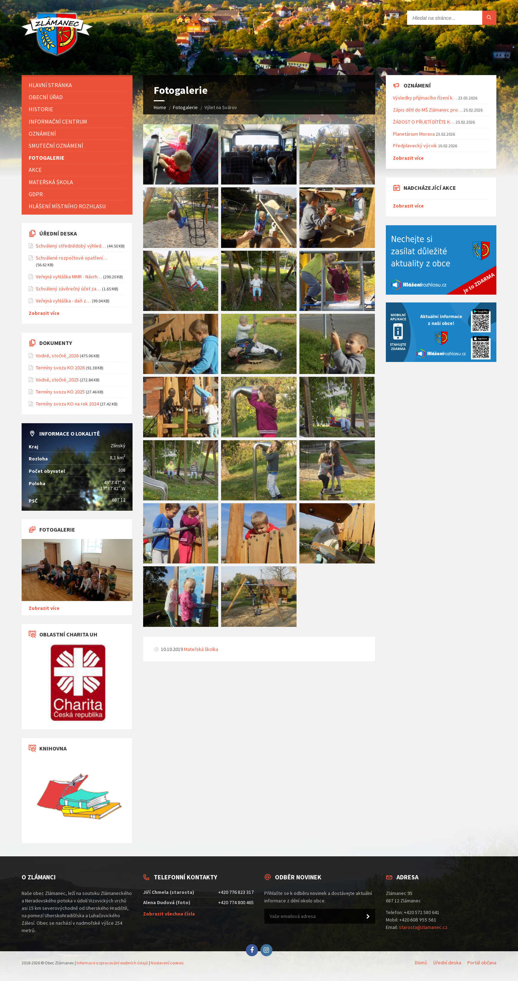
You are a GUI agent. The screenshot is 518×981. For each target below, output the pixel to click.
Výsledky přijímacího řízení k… (425, 98)
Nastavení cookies (167, 962)
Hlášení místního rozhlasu (67, 206)
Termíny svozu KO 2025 (60, 392)
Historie (41, 109)
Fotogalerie (185, 107)
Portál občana (481, 962)
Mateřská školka (201, 649)
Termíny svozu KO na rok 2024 (67, 404)
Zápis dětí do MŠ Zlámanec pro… (427, 110)
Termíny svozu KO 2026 (60, 367)
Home (160, 107)
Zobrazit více (44, 313)
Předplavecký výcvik (415, 145)
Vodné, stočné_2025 (57, 379)
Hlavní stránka (50, 85)
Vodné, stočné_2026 (57, 355)
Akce (35, 169)
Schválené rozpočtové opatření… (71, 258)
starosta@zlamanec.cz (423, 927)
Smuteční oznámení (56, 145)
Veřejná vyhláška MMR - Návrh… (69, 276)
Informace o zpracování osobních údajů (112, 962)
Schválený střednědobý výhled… (71, 246)
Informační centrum (58, 121)
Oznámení (42, 133)
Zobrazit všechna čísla (169, 914)
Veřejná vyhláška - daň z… (63, 300)
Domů (421, 962)
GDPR (36, 194)
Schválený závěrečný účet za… (68, 288)
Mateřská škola (51, 182)
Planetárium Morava (414, 134)
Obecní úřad (46, 97)
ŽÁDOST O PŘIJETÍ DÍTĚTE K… (424, 122)
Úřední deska (447, 962)
